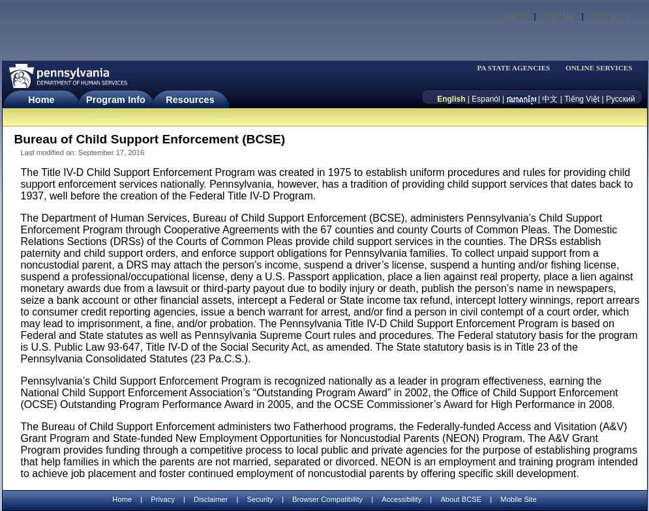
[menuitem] (518, 68)
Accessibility (401, 499)
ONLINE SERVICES (599, 68)
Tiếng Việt (581, 99)
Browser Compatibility (327, 499)
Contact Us (610, 16)
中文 (550, 99)
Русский (620, 99)
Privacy (163, 499)
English (451, 99)
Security (260, 499)
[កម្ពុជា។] (521, 99)
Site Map (558, 16)
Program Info (115, 100)
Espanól (486, 99)
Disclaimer (211, 499)
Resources (190, 100)
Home (41, 100)
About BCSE (460, 499)
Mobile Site (518, 499)
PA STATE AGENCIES (513, 68)
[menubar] (518, 68)
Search (514, 16)
